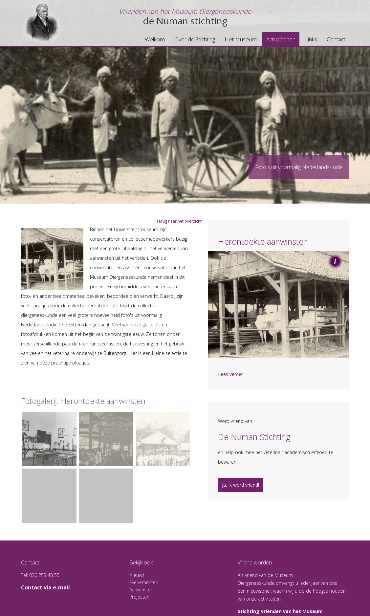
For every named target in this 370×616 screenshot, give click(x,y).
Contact (336, 39)
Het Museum (241, 39)
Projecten (139, 597)
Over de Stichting (194, 39)
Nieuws (136, 575)
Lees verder (230, 374)
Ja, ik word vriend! (240, 485)
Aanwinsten (141, 589)
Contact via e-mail (45, 587)
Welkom (155, 39)
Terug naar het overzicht (179, 221)
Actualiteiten (280, 39)
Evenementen (143, 582)
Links (311, 39)
